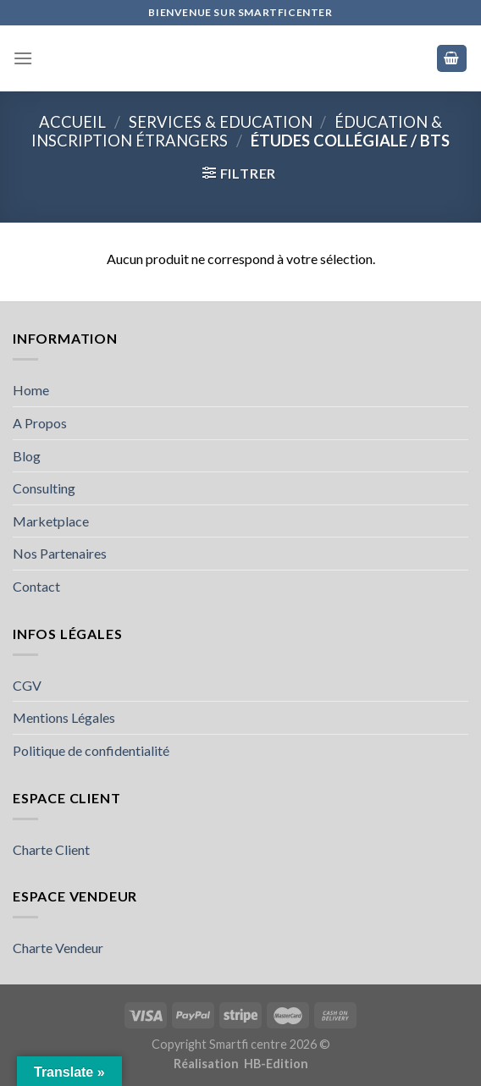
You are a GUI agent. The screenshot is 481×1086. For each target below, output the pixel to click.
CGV (27, 685)
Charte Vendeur (58, 948)
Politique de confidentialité (91, 750)
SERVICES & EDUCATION (220, 122)
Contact (36, 586)
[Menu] (23, 58)
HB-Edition (276, 1063)
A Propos (40, 423)
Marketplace (51, 521)
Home (31, 390)
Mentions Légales (64, 717)
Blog (27, 456)
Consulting (44, 488)
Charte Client (51, 849)
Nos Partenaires (60, 553)
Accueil (72, 122)
